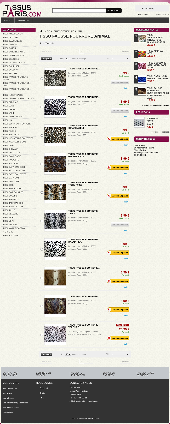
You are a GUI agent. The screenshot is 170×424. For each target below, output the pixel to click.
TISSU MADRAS (10, 127)
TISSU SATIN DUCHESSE (14, 167)
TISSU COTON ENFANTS (14, 52)
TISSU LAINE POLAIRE (13, 117)
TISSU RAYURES (10, 163)
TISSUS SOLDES (10, 235)
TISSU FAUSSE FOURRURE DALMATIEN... (83, 240)
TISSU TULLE (9, 210)
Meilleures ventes (147, 30)
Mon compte (23, 20)
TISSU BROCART (10, 37)
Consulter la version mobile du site (85, 418)
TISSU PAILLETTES (11, 153)
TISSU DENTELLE (11, 59)
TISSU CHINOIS (10, 45)
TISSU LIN (7, 120)
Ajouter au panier (118, 139)
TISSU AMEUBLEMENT (13, 34)
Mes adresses (8, 398)
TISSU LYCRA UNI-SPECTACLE (17, 124)
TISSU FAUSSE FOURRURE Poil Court (17, 84)
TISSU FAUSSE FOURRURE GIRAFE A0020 (83, 155)
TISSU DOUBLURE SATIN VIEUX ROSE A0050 (157, 66)
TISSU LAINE (8, 113)
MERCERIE (8, 232)
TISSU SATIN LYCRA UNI (14, 171)
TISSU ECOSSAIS (11, 70)
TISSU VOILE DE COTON (14, 228)
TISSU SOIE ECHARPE (13, 192)
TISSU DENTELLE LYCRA (14, 63)
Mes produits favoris (11, 408)
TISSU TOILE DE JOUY (13, 207)
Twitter (42, 393)
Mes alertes (8, 412)
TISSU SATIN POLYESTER (14, 174)
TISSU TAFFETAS (10, 199)
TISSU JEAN (8, 106)
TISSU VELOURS (10, 214)
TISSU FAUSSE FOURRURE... (84, 68)
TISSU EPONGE (10, 73)
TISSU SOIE (8, 185)
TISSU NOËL (8, 145)
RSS (42, 398)
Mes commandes (10, 388)
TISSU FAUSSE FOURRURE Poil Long (17, 90)
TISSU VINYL (8, 221)
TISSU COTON (9, 48)
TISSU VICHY (9, 217)
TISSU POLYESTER (11, 160)
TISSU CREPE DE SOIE (13, 55)
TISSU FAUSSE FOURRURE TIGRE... (83, 212)
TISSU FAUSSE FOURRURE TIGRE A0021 (83, 183)
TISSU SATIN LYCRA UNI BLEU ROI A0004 (157, 78)
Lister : (62, 59)
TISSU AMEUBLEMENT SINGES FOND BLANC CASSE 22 (156, 40)
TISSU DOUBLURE (11, 66)
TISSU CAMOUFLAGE (12, 41)
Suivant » (125, 51)
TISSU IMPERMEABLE (13, 95)
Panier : (148, 8)
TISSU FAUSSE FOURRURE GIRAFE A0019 (83, 126)
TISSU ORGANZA (10, 149)
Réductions (143, 112)
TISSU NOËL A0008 (153, 119)
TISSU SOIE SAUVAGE (13, 189)
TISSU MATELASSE (11, 135)
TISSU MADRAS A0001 (155, 53)
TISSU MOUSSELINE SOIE (14, 142)
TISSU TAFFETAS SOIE (13, 203)
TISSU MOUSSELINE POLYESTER (18, 138)
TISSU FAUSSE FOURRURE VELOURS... (83, 326)
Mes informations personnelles (15, 403)
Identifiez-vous (162, 14)
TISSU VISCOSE (10, 225)
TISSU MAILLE (9, 131)
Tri (107, 58)
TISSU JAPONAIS (10, 102)
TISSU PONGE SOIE (12, 156)
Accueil (7, 20)
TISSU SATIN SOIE (11, 178)
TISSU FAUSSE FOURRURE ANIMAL (15, 78)
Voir (126, 88)
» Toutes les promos (160, 132)
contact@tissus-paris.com (87, 401)
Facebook (44, 388)
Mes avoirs (7, 393)
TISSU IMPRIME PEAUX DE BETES (18, 99)
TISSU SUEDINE (10, 196)
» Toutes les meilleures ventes (155, 105)
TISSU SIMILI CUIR (11, 181)
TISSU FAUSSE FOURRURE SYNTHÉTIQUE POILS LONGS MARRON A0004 (158, 94)
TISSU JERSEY (9, 109)
